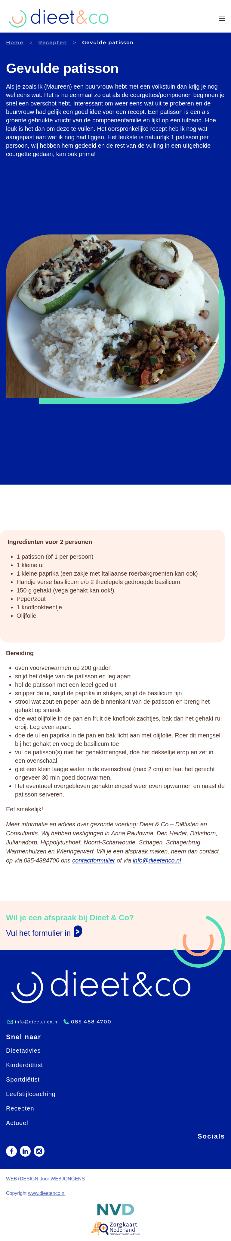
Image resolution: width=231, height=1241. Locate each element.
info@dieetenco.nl (157, 860)
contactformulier (93, 860)
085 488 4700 (91, 1022)
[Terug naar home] (58, 18)
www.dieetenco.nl (47, 1193)
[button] (222, 19)
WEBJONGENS (68, 1178)
